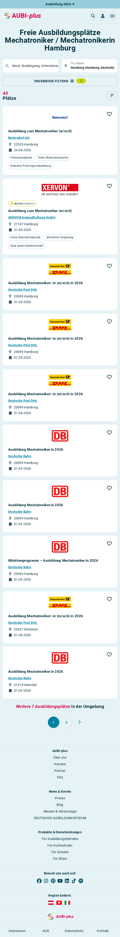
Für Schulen (60, 852)
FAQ (60, 777)
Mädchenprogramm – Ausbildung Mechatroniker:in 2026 (53, 560)
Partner (59, 771)
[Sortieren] (112, 96)
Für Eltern (60, 858)
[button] (112, 16)
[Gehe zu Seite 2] (66, 722)
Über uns (59, 757)
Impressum (17, 931)
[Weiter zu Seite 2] (79, 722)
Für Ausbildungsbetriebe (60, 839)
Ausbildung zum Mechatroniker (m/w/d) (40, 211)
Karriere (60, 764)
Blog (60, 805)
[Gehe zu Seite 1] (53, 722)
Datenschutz (74, 931)
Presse (60, 798)
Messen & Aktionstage (60, 811)
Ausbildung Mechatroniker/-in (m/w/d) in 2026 (45, 283)
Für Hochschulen (60, 845)
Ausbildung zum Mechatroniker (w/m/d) (40, 131)
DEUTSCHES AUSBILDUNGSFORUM (60, 818)
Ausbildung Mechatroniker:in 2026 (35, 449)
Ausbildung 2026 (59, 4)
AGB (45, 931)
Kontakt (103, 931)
